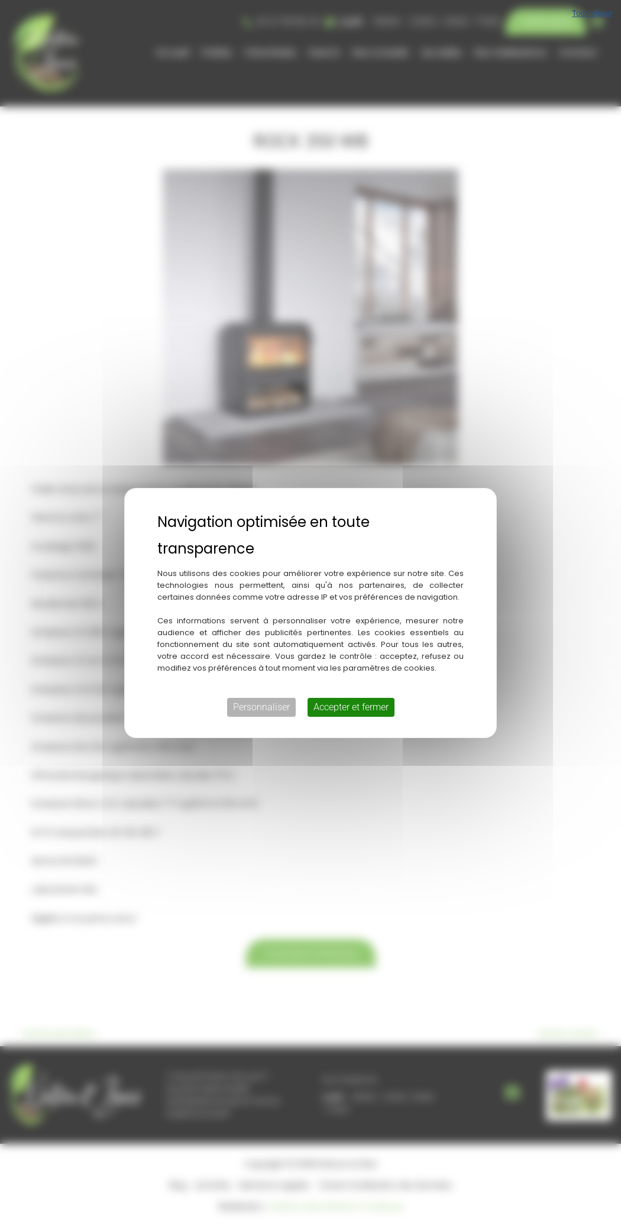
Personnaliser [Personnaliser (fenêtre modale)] (261, 707)
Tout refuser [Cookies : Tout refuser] (592, 13)
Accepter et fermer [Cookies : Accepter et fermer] (351, 707)
